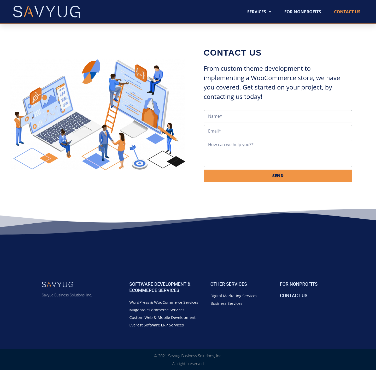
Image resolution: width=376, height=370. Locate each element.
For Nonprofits (302, 12)
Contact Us (347, 12)
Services (259, 11)
